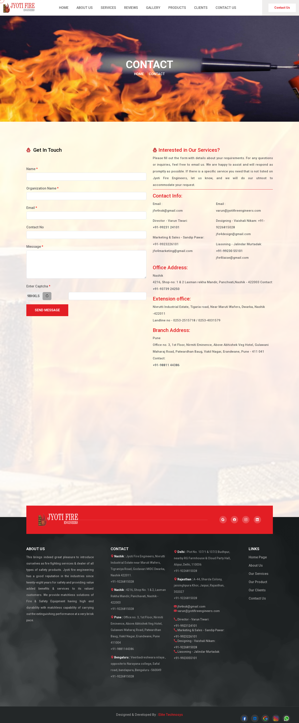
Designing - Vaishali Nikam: (199, 645)
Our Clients (257, 590)
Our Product (258, 582)
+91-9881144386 (122, 649)
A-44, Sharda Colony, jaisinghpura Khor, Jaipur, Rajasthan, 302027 (199, 586)
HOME (63, 8)
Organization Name (42, 188)
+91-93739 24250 (166, 289)
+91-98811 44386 (166, 365)
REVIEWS (131, 8)
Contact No (35, 227)
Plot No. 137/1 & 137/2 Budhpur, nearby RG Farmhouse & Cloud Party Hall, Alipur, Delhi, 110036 (202, 558)
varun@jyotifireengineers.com (197, 611)
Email (31, 208)
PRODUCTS (177, 8)
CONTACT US (226, 8)
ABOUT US (84, 8)
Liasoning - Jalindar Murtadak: (199, 655)
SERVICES (108, 8)
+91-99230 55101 (229, 251)
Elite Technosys (170, 715)
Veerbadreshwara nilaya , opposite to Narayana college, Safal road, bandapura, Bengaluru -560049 (138, 664)
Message (34, 247)
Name (32, 169)
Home (139, 74)
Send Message (47, 310)
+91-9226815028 (122, 581)
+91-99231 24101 (166, 227)
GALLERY (153, 8)
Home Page (258, 557)
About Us (256, 565)
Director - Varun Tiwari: (199, 623)
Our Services (258, 574)
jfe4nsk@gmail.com (189, 606)
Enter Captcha (38, 286)
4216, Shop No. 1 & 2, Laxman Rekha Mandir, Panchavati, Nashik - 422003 (138, 596)
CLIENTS (201, 8)
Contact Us (282, 7)
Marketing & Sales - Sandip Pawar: (199, 634)
